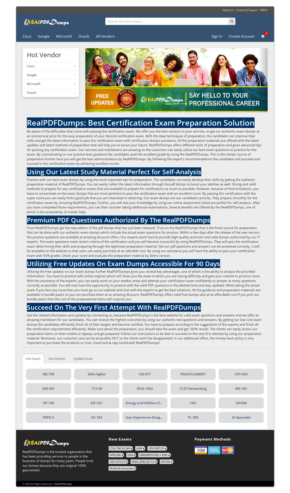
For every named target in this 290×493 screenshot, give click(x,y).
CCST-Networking (193, 388)
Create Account (242, 36)
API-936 (165, 462)
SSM (130, 455)
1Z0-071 (144, 374)
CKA (193, 403)
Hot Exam (33, 358)
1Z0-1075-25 (117, 462)
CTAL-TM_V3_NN (120, 448)
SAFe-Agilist (97, 374)
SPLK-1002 (145, 388)
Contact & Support (247, 10)
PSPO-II (48, 417)
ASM (139, 448)
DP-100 (48, 403)
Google (44, 36)
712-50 (96, 388)
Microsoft (64, 36)
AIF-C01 (97, 403)
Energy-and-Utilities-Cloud (146, 403)
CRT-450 (241, 374)
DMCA (264, 10)
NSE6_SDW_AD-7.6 (143, 462)
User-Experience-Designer (146, 417)
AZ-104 (96, 417)
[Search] (231, 21)
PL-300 (193, 417)
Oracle (83, 36)
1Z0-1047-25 (156, 448)
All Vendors (105, 36)
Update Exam (83, 358)
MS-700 (48, 374)
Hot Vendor (56, 358)
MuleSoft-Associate (121, 468)
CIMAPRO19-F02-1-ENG (153, 455)
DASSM (241, 403)
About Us (228, 10)
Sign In (216, 36)
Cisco (27, 36)
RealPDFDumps (63, 483)
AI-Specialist (241, 417)
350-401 (48, 388)
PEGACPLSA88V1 (193, 374)
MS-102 (241, 388)
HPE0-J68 (115, 455)
